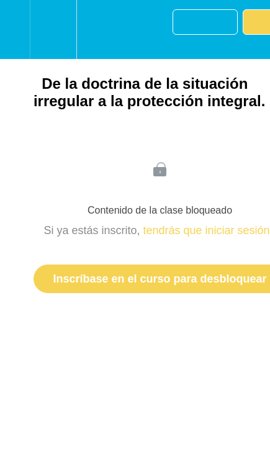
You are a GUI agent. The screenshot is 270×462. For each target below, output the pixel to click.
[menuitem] (53, 29)
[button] (15, 29)
